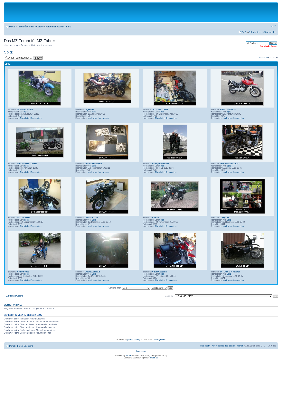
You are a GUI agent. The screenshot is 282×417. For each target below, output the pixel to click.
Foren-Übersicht (26, 26)
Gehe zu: (169, 296)
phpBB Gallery (133, 339)
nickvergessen (159, 339)
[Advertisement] (141, 12)
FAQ (244, 32)
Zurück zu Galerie (14, 296)
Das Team (205, 346)
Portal (12, 26)
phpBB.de (154, 358)
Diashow (263, 57)
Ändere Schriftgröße (273, 26)
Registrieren (256, 32)
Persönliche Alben (54, 26)
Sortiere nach (129, 288)
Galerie (39, 26)
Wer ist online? (13, 305)
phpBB (129, 356)
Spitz (68, 26)
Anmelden (271, 32)
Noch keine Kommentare (31, 118)
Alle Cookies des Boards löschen (227, 346)
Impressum (141, 351)
